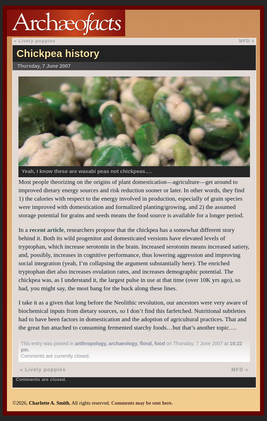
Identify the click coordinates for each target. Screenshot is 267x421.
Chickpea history (57, 53)
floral (146, 343)
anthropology (90, 343)
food (159, 343)
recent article (46, 229)
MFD (244, 40)
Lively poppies (37, 40)
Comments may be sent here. (142, 403)
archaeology (122, 343)
